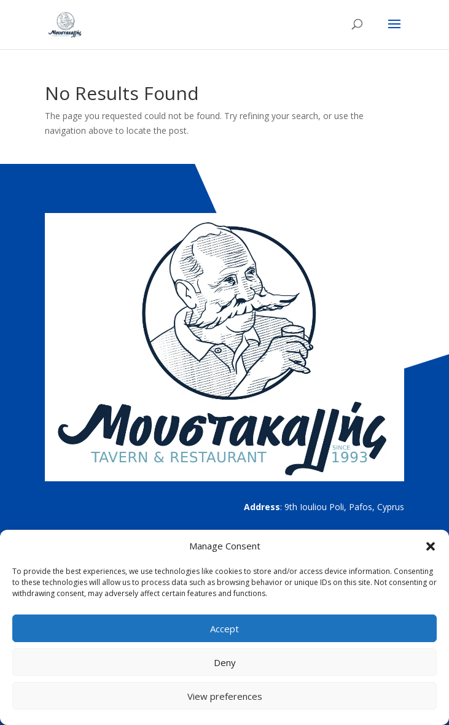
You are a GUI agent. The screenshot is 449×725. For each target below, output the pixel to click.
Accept (224, 628)
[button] (430, 546)
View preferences (224, 696)
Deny (225, 662)
